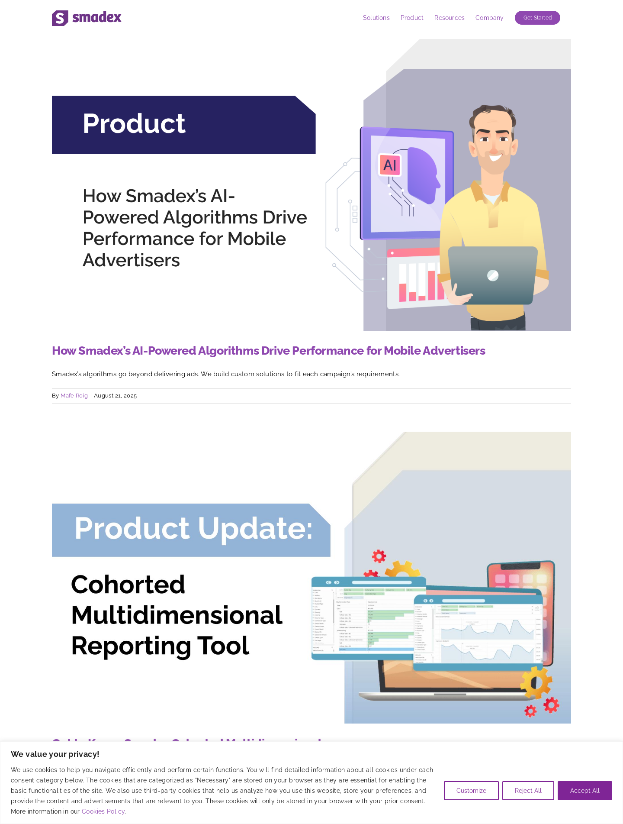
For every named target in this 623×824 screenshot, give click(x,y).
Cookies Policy (103, 811)
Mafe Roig (74, 395)
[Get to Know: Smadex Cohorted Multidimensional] (311, 578)
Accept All (585, 790)
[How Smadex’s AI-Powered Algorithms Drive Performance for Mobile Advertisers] (311, 185)
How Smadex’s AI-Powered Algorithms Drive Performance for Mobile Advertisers (268, 350)
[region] (311, 782)
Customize (471, 790)
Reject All (528, 790)
